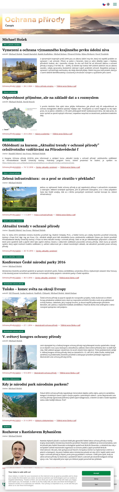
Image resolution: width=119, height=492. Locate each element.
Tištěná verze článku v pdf (66, 86)
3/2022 (18, 134)
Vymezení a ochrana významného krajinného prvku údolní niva (55, 50)
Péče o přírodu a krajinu (12, 45)
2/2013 (18, 420)
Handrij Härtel (15, 153)
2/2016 (18, 278)
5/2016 (18, 251)
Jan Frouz (27, 153)
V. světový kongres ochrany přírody (31, 336)
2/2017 (18, 215)
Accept (96, 473)
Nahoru (114, 476)
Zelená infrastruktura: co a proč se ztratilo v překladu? (48, 178)
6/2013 (18, 325)
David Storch (29, 101)
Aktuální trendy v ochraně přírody (31, 226)
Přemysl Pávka (74, 54)
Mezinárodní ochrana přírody (13, 284)
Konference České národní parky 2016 (33, 262)
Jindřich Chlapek (42, 293)
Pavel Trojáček (102, 54)
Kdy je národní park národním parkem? (35, 384)
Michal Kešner (60, 54)
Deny (96, 479)
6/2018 (18, 167)
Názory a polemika (10, 92)
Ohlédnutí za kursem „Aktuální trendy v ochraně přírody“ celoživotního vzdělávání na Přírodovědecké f (50, 147)
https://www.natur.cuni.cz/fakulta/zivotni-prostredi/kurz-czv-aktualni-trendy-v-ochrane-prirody (38, 163)
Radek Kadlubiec (45, 54)
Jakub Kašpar (71, 293)
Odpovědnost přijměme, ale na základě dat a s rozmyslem (50, 97)
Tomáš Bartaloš (30, 54)
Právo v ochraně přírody (12, 173)
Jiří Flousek (14, 293)
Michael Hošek (15, 54)
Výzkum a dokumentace (12, 379)
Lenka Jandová (26, 293)
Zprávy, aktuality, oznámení (13, 140)
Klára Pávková (88, 54)
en (108, 4)
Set (96, 484)
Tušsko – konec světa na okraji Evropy (34, 289)
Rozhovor (7, 426)
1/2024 (18, 86)
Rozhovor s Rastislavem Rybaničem (31, 431)
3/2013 (18, 373)
